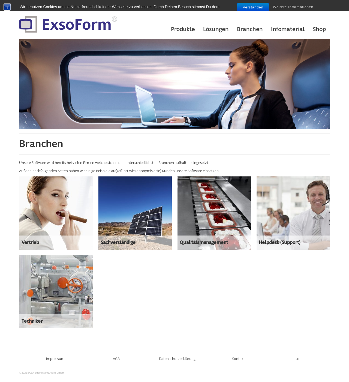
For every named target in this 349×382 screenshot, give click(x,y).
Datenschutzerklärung (177, 359)
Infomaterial (288, 29)
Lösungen (216, 29)
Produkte (183, 29)
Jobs (299, 359)
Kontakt (238, 359)
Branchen (250, 29)
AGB (116, 359)
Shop (319, 29)
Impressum (55, 359)
